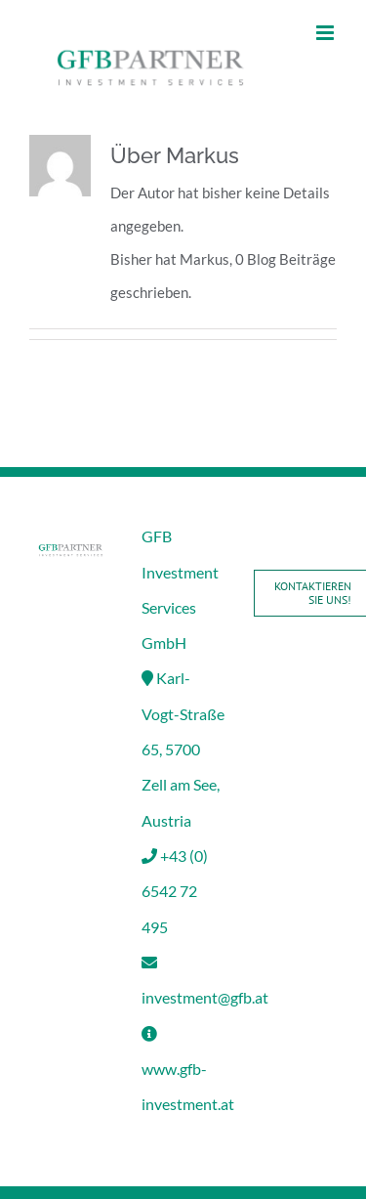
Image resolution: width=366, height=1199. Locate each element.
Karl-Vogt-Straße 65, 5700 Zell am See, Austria (183, 748)
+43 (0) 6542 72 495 (175, 891)
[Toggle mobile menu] (326, 32)
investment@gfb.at (205, 997)
